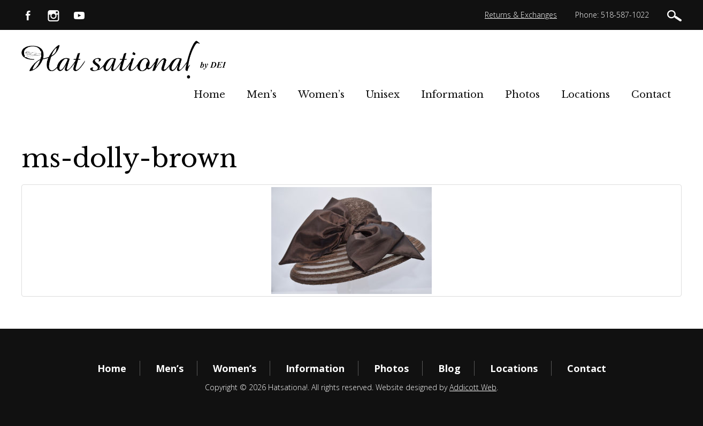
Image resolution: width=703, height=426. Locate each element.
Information (452, 94)
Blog (449, 368)
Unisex (383, 94)
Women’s (321, 94)
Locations (585, 94)
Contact (651, 94)
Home (209, 94)
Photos (522, 94)
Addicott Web (472, 387)
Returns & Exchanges (521, 15)
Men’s (262, 94)
